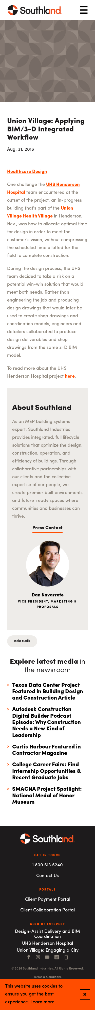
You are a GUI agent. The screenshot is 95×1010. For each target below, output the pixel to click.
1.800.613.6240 (47, 865)
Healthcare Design (27, 171)
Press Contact (47, 528)
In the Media (22, 641)
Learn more (42, 1002)
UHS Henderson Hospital (47, 943)
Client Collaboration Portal (47, 910)
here (70, 376)
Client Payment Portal (47, 899)
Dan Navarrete (48, 595)
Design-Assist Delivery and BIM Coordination (47, 934)
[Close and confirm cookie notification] (85, 994)
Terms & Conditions (47, 977)
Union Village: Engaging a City (48, 950)
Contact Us (47, 875)
